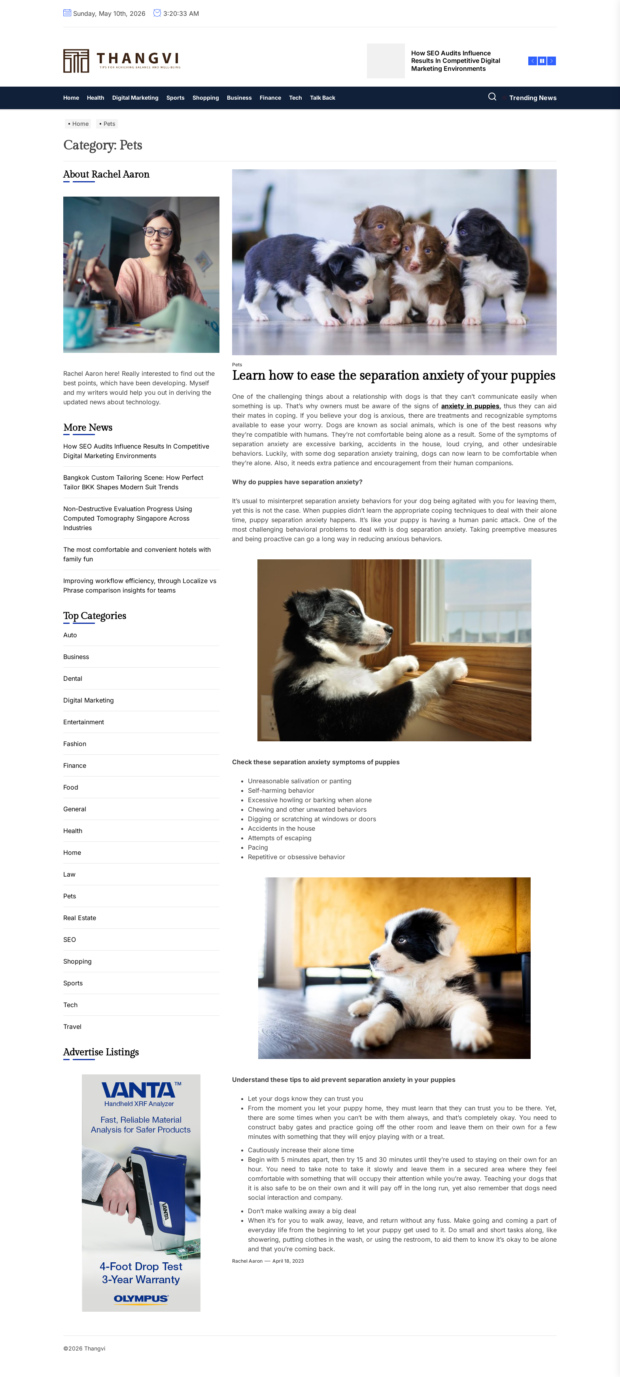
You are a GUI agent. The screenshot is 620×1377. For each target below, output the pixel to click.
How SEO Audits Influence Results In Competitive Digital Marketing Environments (136, 451)
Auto (70, 635)
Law (69, 874)
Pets (237, 364)
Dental (72, 678)
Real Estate (79, 918)
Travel (72, 1026)
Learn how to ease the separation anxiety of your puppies (393, 375)
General (74, 809)
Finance (270, 97)
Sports (175, 97)
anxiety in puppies (470, 406)
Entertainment (83, 722)
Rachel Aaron (247, 1261)
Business (239, 97)
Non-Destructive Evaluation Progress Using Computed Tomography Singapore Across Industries (127, 518)
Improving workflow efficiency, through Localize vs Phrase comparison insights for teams (139, 585)
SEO (69, 939)
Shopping (206, 97)
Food (70, 787)
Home (71, 97)
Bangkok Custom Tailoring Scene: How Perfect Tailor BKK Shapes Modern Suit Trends (133, 482)
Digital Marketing (135, 97)
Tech (295, 97)
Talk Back (322, 97)
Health (95, 97)
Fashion (74, 744)
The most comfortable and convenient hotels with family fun (137, 554)
